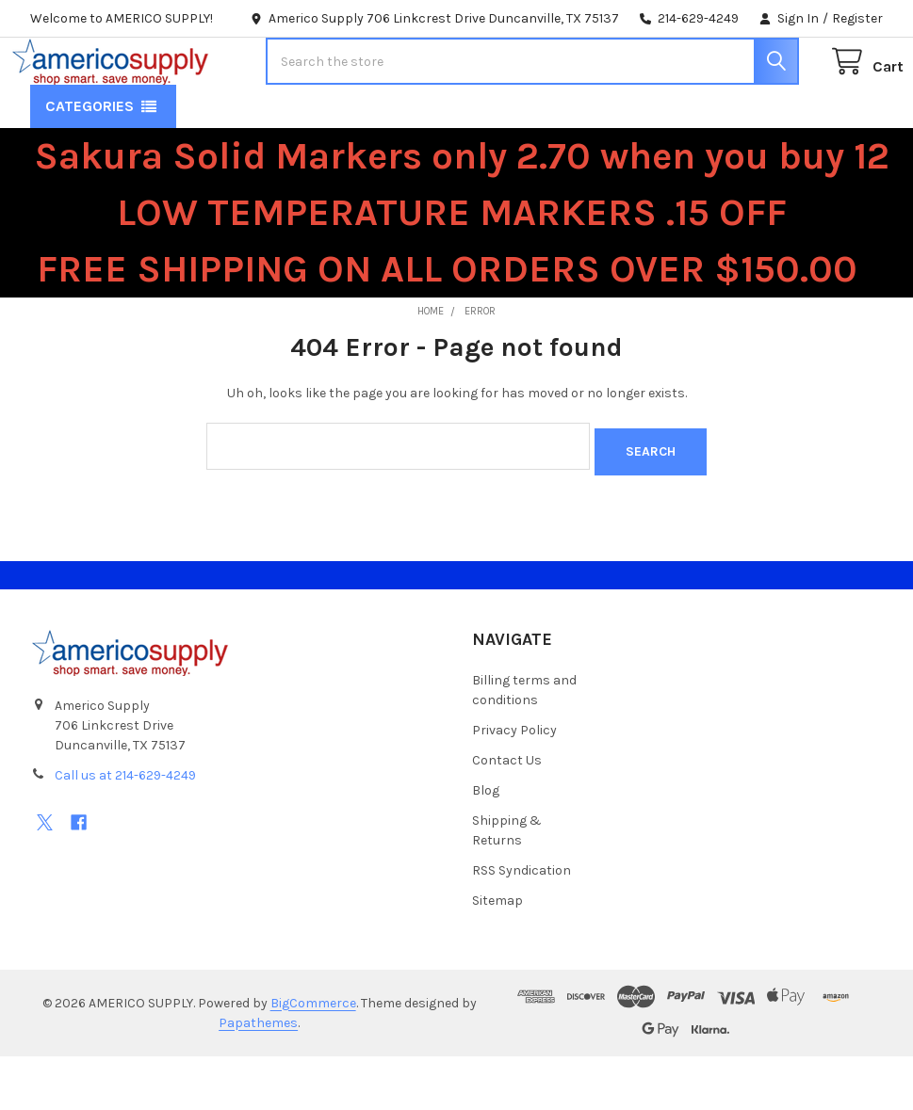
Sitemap (497, 954)
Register (857, 18)
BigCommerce (313, 1057)
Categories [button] (89, 166)
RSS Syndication (521, 924)
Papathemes (258, 1077)
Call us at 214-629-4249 (125, 830)
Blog (485, 844)
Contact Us (507, 814)
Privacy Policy (514, 784)
